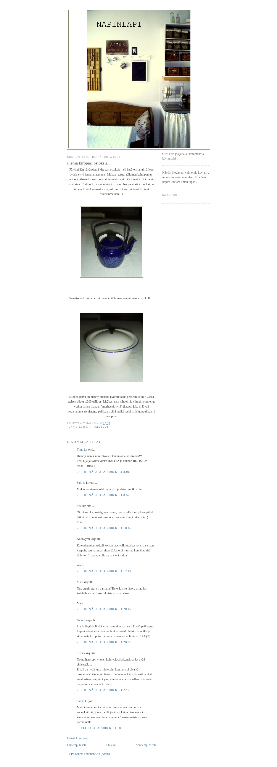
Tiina (80, 449)
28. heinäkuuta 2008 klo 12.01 (104, 571)
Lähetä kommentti (78, 738)
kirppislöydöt (97, 426)
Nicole (81, 620)
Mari (80, 582)
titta (79, 506)
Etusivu (111, 745)
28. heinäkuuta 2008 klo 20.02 (104, 609)
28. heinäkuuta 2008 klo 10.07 (104, 528)
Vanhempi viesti (146, 745)
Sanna (80, 701)
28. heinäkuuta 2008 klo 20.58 (104, 642)
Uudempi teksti (76, 745)
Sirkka (81, 653)
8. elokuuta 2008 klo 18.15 (101, 728)
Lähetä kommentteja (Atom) (92, 754)
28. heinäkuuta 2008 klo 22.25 (104, 690)
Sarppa (81, 482)
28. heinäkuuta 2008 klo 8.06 (103, 472)
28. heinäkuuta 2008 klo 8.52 (103, 495)
